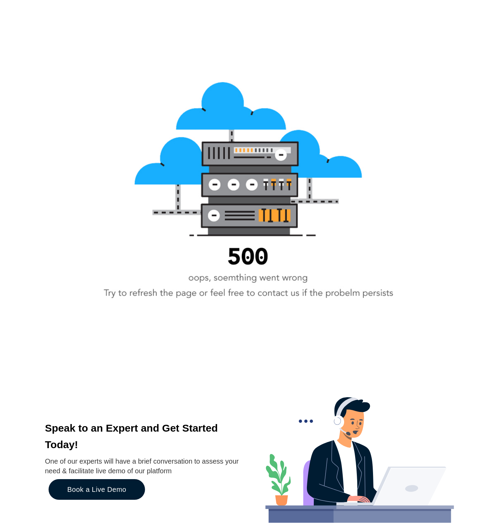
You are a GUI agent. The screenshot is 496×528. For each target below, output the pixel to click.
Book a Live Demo (96, 489)
